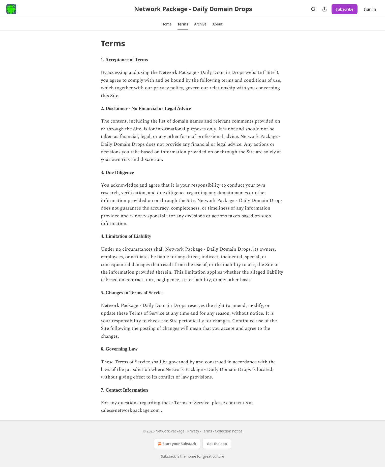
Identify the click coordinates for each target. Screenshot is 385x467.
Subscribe (344, 9)
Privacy (193, 431)
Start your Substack (176, 444)
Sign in (370, 9)
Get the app (217, 443)
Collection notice (228, 431)
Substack (168, 456)
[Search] (313, 9)
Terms (207, 431)
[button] (167, 24)
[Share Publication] (324, 9)
